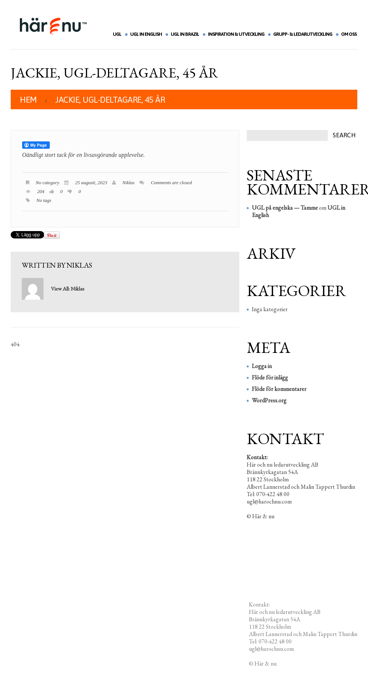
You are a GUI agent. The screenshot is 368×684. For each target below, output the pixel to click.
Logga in (262, 366)
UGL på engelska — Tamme (285, 208)
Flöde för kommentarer (279, 389)
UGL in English (146, 34)
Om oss (349, 34)
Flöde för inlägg (270, 377)
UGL (117, 34)
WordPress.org (269, 400)
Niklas (128, 182)
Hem (28, 99)
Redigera (288, 663)
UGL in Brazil (185, 34)
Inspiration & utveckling (236, 34)
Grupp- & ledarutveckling (302, 34)
